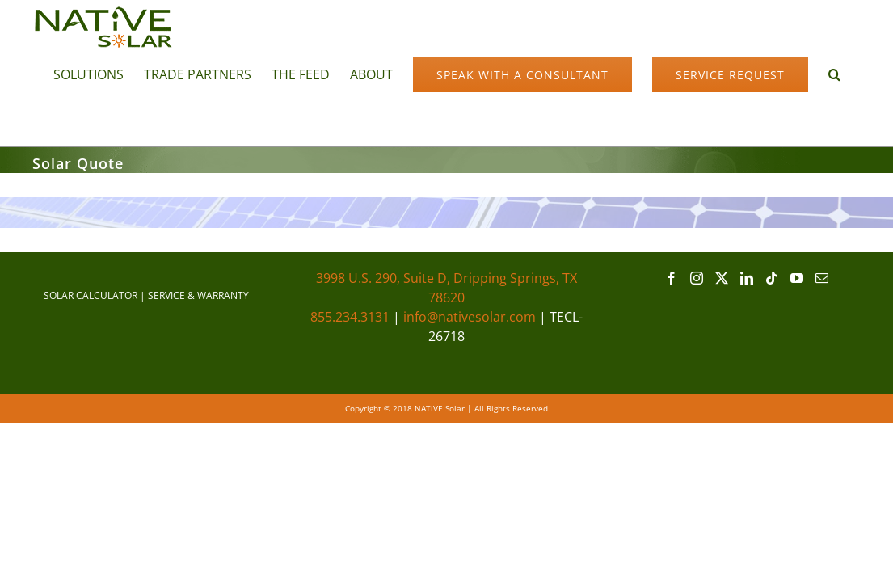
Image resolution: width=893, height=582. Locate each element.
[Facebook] (671, 278)
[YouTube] (796, 278)
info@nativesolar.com (469, 317)
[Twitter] (721, 278)
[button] (235, 121)
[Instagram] (696, 278)
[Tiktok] (771, 278)
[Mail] (821, 278)
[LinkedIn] (746, 278)
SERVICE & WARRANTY (198, 295)
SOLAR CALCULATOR (90, 295)
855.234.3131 (350, 317)
